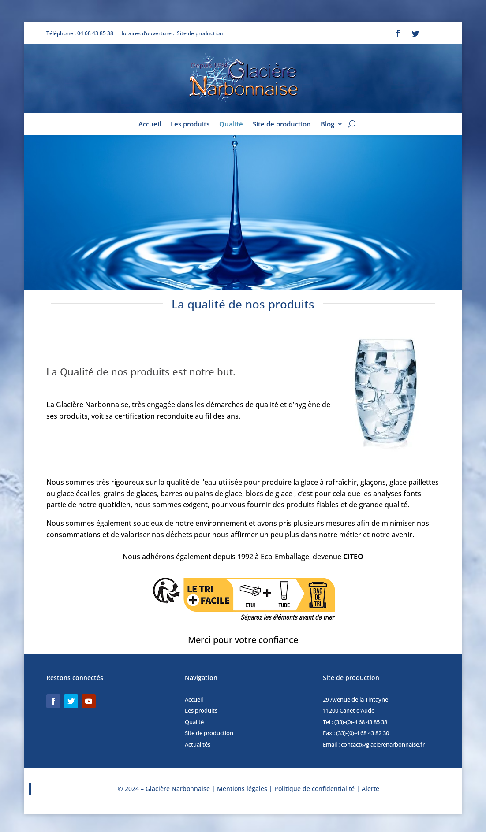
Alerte (370, 788)
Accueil (149, 124)
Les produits (190, 124)
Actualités (197, 744)
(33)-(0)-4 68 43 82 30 (362, 733)
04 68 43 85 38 (95, 33)
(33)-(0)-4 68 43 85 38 (360, 722)
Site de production (200, 33)
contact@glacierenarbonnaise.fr (383, 744)
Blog (327, 124)
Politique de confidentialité (314, 788)
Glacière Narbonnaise (179, 788)
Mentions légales (242, 788)
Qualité (231, 124)
